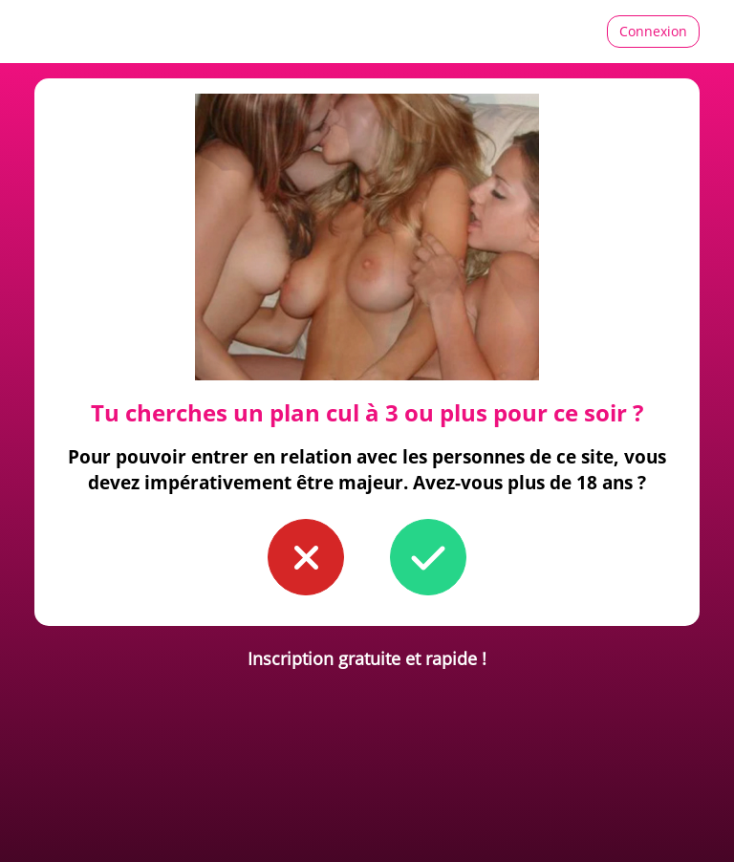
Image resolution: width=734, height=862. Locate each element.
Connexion (653, 31)
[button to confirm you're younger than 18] (306, 557)
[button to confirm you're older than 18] (428, 557)
